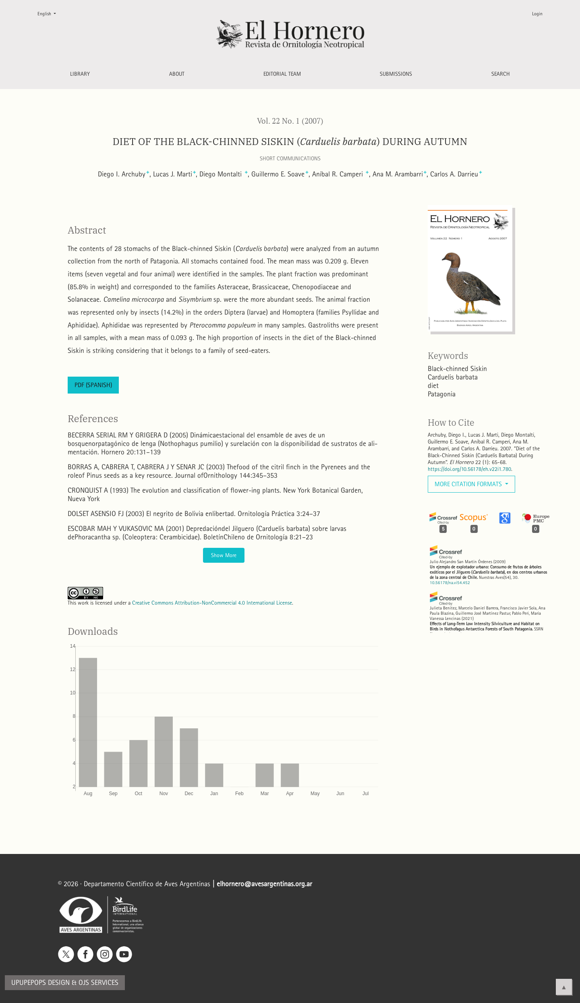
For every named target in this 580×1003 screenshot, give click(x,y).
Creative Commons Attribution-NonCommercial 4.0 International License (212, 602)
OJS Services (98, 982)
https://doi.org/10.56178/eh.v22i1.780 (469, 469)
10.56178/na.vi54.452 (450, 582)
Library (80, 73)
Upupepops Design (40, 982)
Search (500, 73)
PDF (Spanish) (93, 385)
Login (537, 14)
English (50, 13)
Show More (223, 555)
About (176, 73)
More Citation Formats (469, 484)
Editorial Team (282, 73)
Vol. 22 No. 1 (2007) (290, 121)
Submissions (396, 73)
